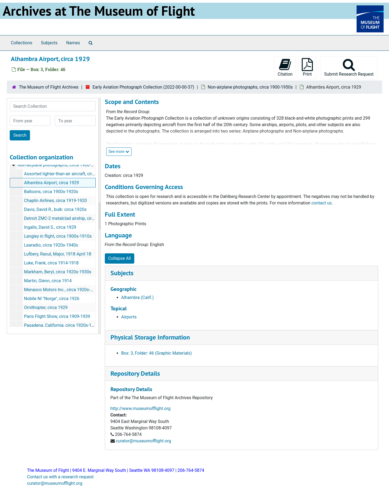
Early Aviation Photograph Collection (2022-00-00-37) (143, 87)
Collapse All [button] (119, 258)
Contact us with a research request (60, 476)
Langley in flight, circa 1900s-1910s (58, 236)
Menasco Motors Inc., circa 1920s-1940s (63, 289)
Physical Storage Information (150, 337)
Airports (129, 317)
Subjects (49, 42)
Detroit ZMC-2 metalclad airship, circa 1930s (66, 218)
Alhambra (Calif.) (137, 297)
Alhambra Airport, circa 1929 (51, 182)
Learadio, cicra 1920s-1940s (51, 245)
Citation (285, 67)
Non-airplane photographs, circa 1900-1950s (250, 87)
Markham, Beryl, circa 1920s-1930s (57, 271)
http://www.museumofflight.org (140, 408)
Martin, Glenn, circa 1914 (48, 280)
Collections (21, 42)
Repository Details (135, 373)
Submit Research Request (349, 67)
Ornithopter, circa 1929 (46, 307)
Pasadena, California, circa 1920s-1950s (62, 325)
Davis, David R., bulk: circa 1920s (55, 209)
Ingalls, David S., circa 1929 (50, 227)
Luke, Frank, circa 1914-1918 (51, 262)
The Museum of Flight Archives (49, 87)
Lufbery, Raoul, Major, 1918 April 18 (57, 254)
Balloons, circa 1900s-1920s (51, 191)
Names (73, 42)
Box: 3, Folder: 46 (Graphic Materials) (156, 353)
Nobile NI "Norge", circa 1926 (51, 298)
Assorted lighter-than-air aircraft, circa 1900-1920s (72, 173)
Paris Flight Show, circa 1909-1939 (57, 316)
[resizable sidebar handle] (99, 216)
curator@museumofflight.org (143, 440)
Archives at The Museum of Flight (99, 11)
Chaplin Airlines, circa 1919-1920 (55, 200)
